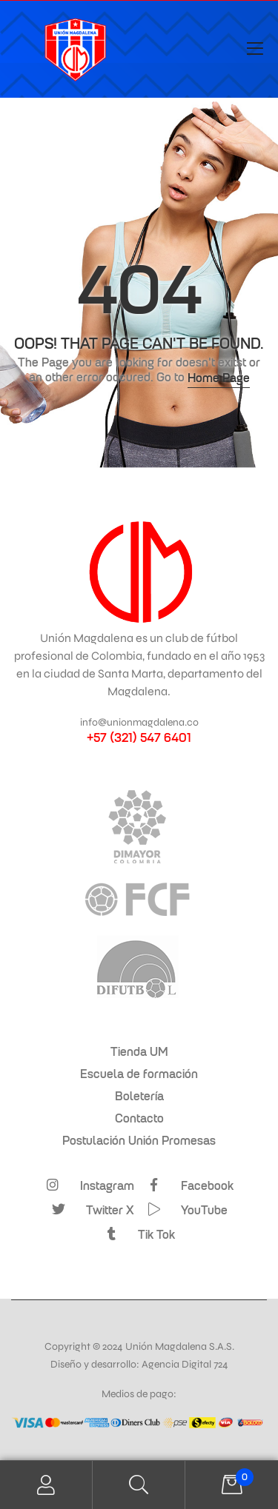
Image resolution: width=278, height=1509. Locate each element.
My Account (46, 1485)
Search (139, 1485)
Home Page (219, 377)
